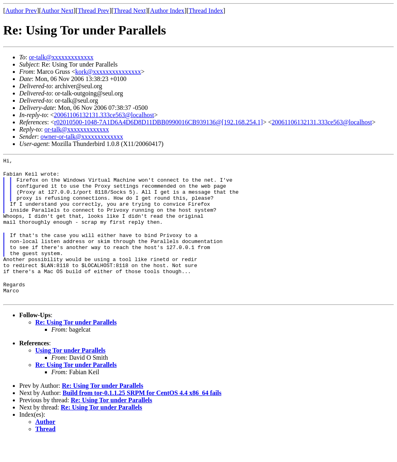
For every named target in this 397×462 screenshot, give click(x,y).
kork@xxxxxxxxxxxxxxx (108, 71)
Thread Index (206, 10)
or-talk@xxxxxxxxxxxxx (61, 57)
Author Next (57, 10)
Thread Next (129, 10)
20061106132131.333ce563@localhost (104, 114)
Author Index (167, 10)
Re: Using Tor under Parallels (76, 345)
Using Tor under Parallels (70, 373)
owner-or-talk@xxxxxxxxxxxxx (82, 136)
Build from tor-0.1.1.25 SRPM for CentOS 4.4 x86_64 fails (142, 415)
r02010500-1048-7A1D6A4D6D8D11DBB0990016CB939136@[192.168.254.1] (158, 122)
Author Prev (21, 10)
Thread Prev (93, 10)
